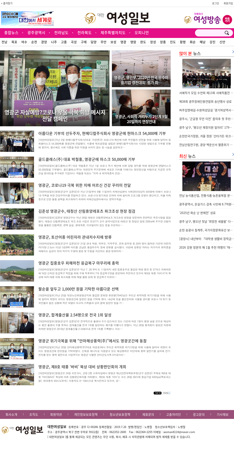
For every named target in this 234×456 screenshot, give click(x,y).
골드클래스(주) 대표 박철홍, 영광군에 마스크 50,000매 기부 (86, 159)
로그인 (215, 3)
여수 (24, 42)
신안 (222, 42)
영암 (133, 42)
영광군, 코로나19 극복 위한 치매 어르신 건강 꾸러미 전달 (84, 185)
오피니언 (141, 32)
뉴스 (190, 53)
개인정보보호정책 (86, 414)
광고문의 (199, 414)
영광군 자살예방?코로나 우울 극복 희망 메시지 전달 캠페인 (54, 115)
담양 (94, 42)
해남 (203, 42)
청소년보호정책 (120, 414)
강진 (212, 42)
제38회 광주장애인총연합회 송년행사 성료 (205, 101)
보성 (113, 42)
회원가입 (228, 3)
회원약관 (56, 414)
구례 (84, 42)
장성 (153, 42)
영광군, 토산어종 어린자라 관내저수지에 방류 (75, 237)
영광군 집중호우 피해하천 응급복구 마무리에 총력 (78, 263)
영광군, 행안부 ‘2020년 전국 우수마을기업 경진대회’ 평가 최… (141, 80)
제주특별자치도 (113, 32)
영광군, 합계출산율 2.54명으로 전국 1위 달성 (75, 315)
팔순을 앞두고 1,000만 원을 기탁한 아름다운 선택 (78, 289)
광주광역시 (36, 32)
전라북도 (84, 32)
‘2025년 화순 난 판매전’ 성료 (197, 213)
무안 (103, 42)
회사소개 (11, 414)
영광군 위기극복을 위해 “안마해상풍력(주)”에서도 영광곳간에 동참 (92, 341)
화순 (193, 42)
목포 (14, 42)
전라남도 (61, 32)
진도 (173, 42)
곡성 (74, 42)
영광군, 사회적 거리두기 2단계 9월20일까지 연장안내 (141, 119)
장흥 (163, 42)
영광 (123, 42)
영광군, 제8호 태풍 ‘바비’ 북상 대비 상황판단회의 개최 (82, 367)
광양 (44, 42)
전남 (4, 42)
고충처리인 (173, 414)
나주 (54, 42)
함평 (183, 42)
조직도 (33, 414)
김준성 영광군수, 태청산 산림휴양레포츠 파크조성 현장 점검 (86, 211)
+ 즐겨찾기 (6, 3)
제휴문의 (148, 414)
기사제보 (223, 414)
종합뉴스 (11, 32)
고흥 (64, 42)
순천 (34, 42)
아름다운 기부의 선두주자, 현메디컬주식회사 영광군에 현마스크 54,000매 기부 (102, 133)
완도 (143, 42)
